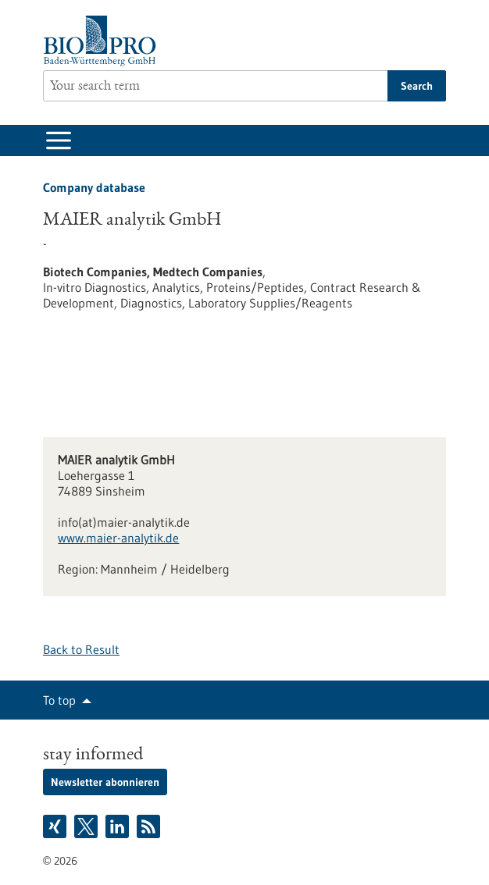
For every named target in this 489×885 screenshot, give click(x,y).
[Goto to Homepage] (103, 41)
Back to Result (81, 649)
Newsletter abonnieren (105, 782)
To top (59, 700)
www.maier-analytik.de (118, 538)
